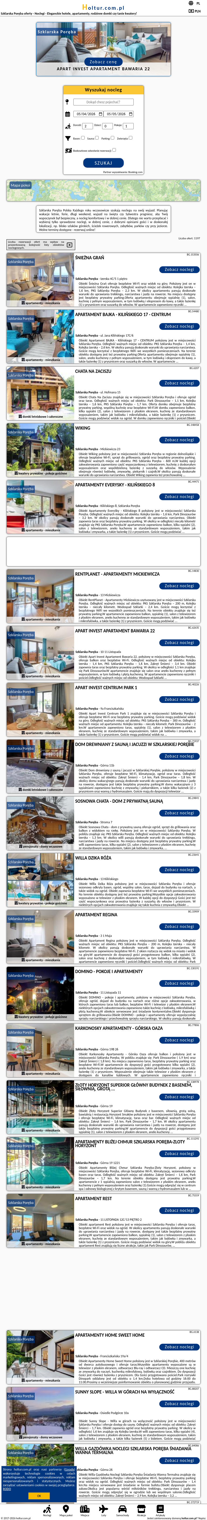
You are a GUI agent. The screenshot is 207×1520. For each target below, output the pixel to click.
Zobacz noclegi (179, 269)
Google (69, 1469)
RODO (7, 1489)
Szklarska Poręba (20, 262)
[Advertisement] (103, 1289)
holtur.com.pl (103, 8)
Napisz (202, 1518)
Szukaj (103, 163)
